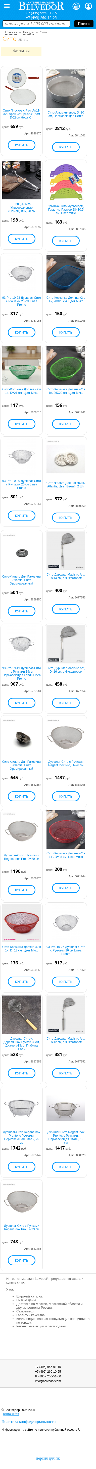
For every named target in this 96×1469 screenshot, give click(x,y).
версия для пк (48, 1458)
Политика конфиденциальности (29, 1421)
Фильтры (21, 51)
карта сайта (11, 1413)
